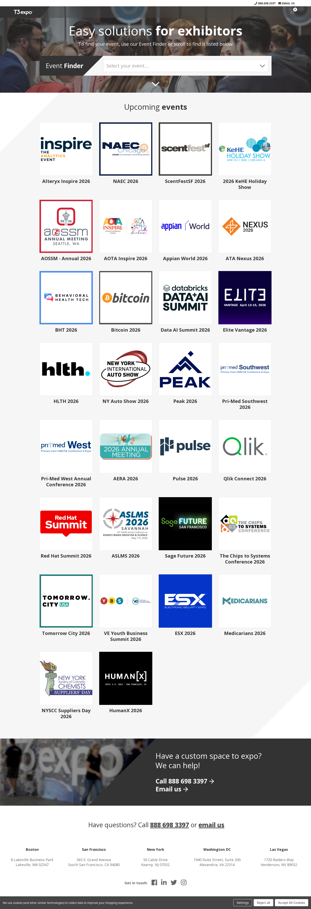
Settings (243, 902)
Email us (168, 789)
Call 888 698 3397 (181, 781)
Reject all (263, 902)
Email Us (286, 3)
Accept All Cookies (291, 902)
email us (211, 824)
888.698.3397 (264, 3)
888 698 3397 (169, 824)
